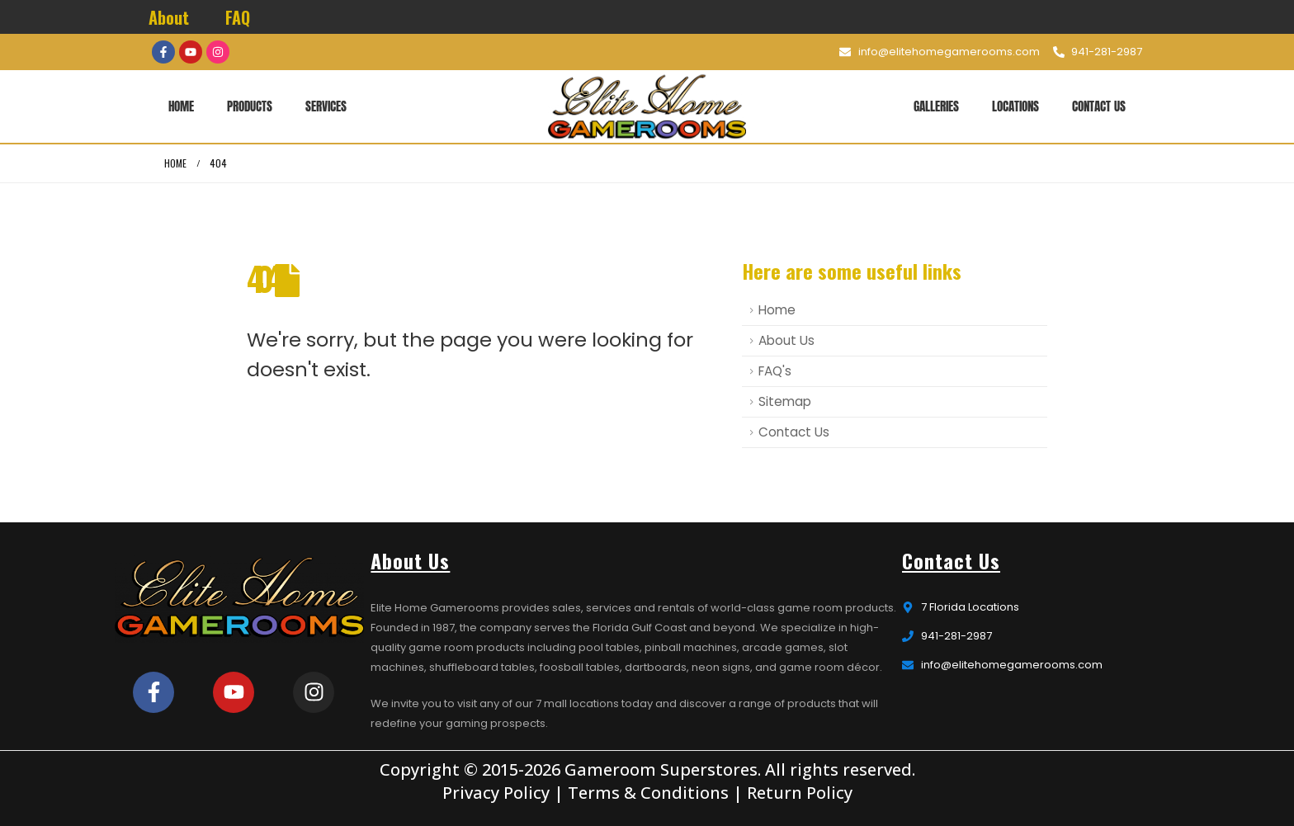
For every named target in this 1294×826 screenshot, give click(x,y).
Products (249, 106)
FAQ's (774, 371)
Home (181, 106)
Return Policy (799, 792)
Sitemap (784, 401)
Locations (1015, 106)
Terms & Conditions (648, 792)
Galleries (936, 106)
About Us (786, 340)
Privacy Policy (496, 792)
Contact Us (1099, 106)
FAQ (237, 17)
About (169, 17)
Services (326, 106)
